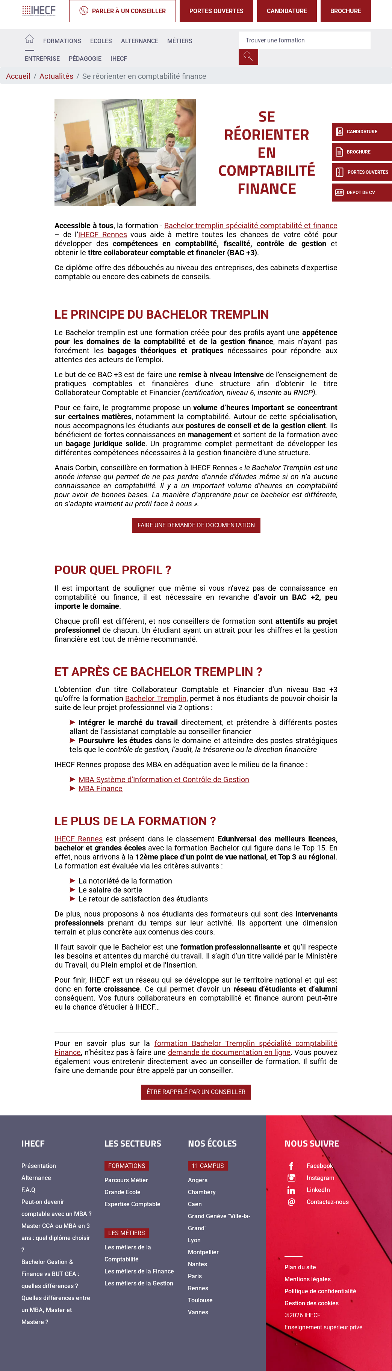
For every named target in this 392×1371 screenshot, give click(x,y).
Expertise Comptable (132, 1204)
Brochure (345, 11)
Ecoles (101, 41)
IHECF (118, 58)
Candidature (287, 11)
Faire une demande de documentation (196, 525)
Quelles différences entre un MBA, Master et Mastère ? (55, 1310)
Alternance (139, 41)
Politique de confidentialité (320, 1291)
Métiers (179, 41)
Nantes (197, 1264)
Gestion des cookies (312, 1303)
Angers (197, 1180)
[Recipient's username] (305, 40)
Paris (195, 1276)
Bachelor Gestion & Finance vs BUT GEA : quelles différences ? (50, 1274)
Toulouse (200, 1300)
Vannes (198, 1312)
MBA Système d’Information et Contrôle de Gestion (164, 779)
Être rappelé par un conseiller (196, 1092)
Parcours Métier (126, 1180)
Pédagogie (85, 58)
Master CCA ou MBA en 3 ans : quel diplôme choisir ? (55, 1238)
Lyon (194, 1240)
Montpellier (203, 1252)
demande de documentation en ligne (229, 1052)
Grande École (122, 1192)
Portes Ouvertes (216, 11)
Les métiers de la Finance (139, 1271)
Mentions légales (308, 1279)
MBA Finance (101, 788)
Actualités (56, 76)
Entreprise (42, 58)
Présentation (38, 1165)
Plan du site (300, 1267)
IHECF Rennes (102, 234)
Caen (195, 1204)
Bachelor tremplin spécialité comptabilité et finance (250, 225)
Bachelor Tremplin (155, 698)
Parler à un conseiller (122, 11)
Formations (62, 41)
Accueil (18, 76)
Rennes (198, 1288)
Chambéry (202, 1192)
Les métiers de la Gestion (138, 1283)
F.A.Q (28, 1189)
